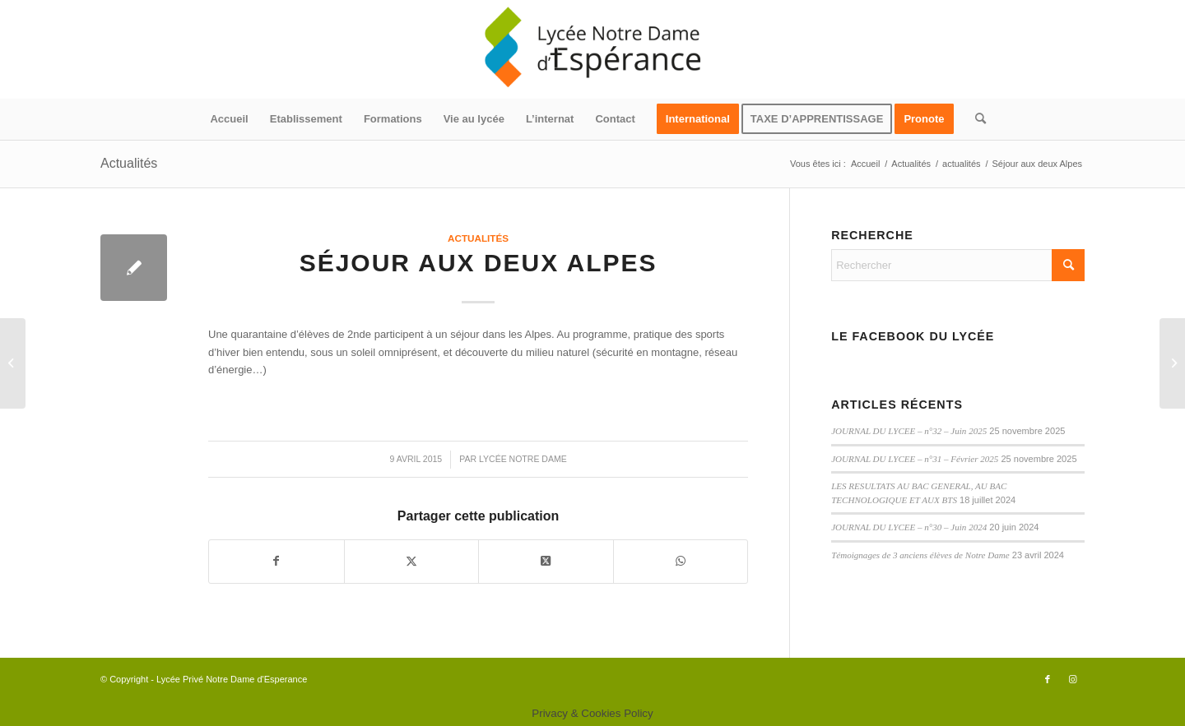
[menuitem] (228, 119)
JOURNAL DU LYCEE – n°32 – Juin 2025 (909, 431)
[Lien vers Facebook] (1047, 679)
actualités (478, 238)
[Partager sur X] (412, 561)
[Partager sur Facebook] (276, 561)
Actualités (128, 163)
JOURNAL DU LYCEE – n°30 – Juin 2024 (909, 527)
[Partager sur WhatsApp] (681, 561)
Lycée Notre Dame (523, 459)
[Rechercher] (975, 119)
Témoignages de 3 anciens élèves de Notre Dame (920, 555)
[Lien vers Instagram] (1072, 679)
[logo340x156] (592, 49)
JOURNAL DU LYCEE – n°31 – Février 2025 (914, 459)
